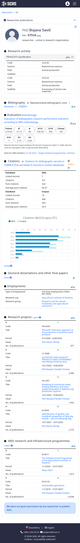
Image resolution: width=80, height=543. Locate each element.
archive (70, 153)
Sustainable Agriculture (53, 485)
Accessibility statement (45, 539)
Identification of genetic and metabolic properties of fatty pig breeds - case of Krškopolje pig (57, 416)
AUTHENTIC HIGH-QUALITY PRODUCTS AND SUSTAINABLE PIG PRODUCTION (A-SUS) (56, 359)
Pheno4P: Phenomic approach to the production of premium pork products (58, 332)
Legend (36, 317)
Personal (9, 106)
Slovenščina (32, 527)
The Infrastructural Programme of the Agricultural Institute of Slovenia (57, 460)
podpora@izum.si (49, 532)
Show (8, 265)
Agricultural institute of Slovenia (57, 297)
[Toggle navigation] (74, 4)
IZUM (29, 536)
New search (7, 12)
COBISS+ (23, 106)
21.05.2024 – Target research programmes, (46, 153)
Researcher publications (18, 20)
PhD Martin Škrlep (51, 342)
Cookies (28, 539)
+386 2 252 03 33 (30, 532)
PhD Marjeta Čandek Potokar (56, 369)
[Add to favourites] (75, 26)
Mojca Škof (47, 470)
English (49, 527)
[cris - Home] (9, 3)
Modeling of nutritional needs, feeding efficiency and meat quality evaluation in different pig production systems (58, 388)
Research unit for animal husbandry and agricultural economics (55, 303)
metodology (29, 115)
